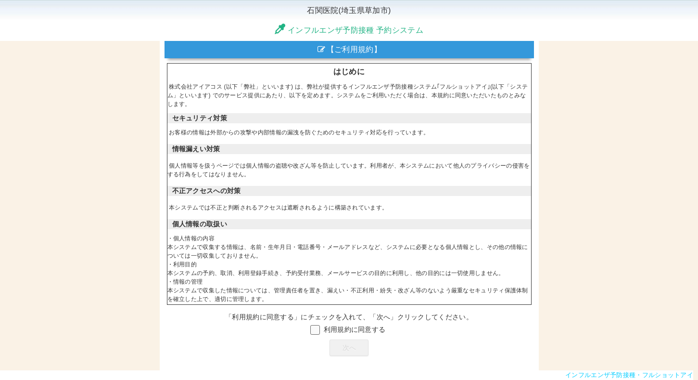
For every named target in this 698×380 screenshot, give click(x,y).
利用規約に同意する (355, 329)
